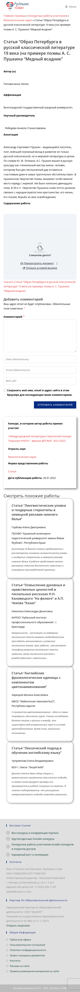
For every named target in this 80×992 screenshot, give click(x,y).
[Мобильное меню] (69, 6)
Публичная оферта (20, 939)
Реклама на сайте (20, 966)
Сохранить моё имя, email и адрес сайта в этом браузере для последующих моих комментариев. (39, 392)
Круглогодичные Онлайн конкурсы (33, 839)
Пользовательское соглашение (27, 944)
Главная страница (15, 15)
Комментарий (14, 316)
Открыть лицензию (18, 925)
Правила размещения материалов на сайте (34, 971)
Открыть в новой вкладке (40, 268)
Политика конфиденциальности (28, 950)
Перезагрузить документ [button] (37, 263)
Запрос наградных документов (27, 955)
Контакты (15, 960)
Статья (12, 471)
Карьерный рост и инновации (30, 854)
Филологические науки (18, 20)
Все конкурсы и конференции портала (35, 833)
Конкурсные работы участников (47, 15)
